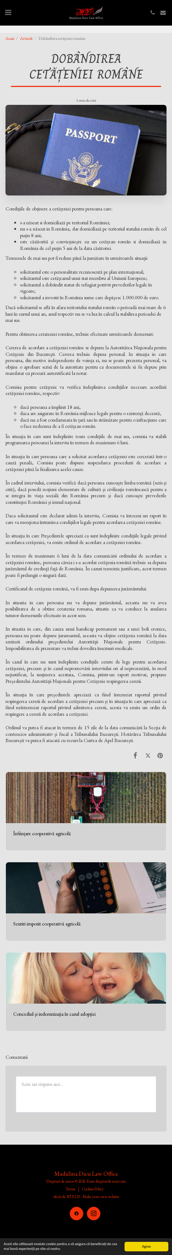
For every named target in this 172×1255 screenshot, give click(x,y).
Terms (70, 1188)
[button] (8, 12)
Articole (26, 38)
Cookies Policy (93, 1188)
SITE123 (73, 1196)
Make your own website (101, 1196)
